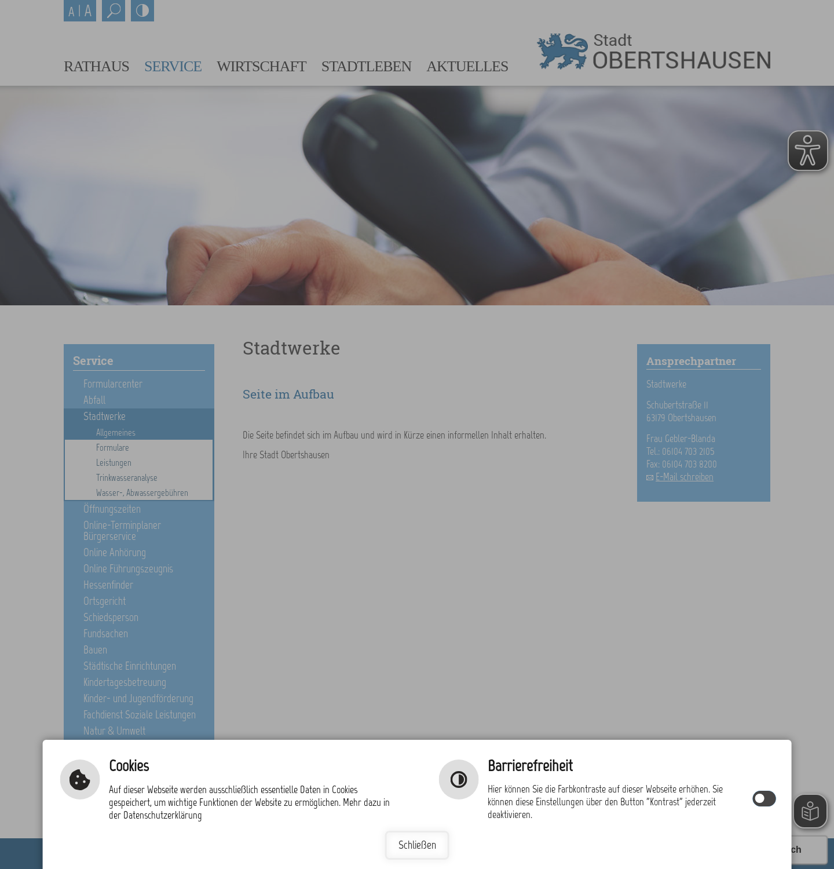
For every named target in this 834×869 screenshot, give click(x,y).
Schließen (417, 845)
